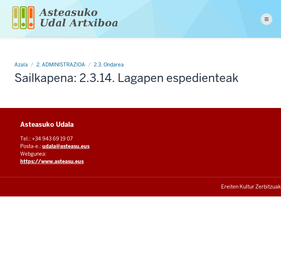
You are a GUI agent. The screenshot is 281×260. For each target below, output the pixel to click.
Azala (21, 64)
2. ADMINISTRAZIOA (60, 64)
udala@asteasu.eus (65, 146)
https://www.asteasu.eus (52, 161)
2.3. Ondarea (109, 64)
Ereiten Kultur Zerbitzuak (251, 186)
